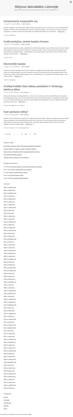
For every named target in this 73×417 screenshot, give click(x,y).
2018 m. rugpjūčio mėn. (10, 299)
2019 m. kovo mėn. (9, 284)
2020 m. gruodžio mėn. (10, 250)
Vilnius (10, 57)
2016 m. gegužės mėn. (10, 359)
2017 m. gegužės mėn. (10, 324)
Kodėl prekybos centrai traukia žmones (27, 41)
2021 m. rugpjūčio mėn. (10, 230)
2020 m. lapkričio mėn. (10, 253)
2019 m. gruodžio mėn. (10, 270)
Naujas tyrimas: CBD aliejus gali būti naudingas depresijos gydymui (22, 151)
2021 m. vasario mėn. (9, 244)
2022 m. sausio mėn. (9, 218)
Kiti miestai (11, 127)
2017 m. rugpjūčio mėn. (10, 319)
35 (21, 133)
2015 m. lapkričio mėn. (10, 376)
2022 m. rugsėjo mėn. (9, 204)
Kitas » (35, 133)
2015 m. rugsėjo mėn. (9, 382)
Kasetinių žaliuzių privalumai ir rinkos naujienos (16, 157)
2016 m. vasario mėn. (9, 367)
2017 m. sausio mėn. (9, 336)
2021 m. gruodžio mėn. (10, 221)
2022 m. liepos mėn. (9, 210)
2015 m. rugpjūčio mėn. (10, 385)
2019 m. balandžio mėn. (10, 281)
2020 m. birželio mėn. (9, 264)
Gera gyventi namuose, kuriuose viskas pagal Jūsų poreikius (26, 166)
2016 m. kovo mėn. (9, 364)
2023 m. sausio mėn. (9, 195)
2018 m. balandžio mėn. (10, 304)
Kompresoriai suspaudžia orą (21, 21)
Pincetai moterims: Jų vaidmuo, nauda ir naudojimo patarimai (20, 148)
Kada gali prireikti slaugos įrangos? (18, 172)
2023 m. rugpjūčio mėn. (10, 187)
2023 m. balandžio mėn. (10, 193)
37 (30, 133)
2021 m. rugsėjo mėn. (9, 227)
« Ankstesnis (8, 133)
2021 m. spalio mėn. (9, 224)
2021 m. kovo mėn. (9, 241)
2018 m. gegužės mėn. (10, 301)
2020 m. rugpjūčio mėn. (10, 258)
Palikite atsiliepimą (26, 24)
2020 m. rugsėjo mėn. (9, 256)
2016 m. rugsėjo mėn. (9, 347)
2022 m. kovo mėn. (9, 213)
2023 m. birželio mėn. (9, 190)
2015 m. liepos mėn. (9, 387)
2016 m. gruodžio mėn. (10, 339)
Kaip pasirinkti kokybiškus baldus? (13, 154)
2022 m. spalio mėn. (9, 201)
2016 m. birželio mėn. (9, 356)
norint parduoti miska (24, 127)
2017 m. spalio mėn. (9, 316)
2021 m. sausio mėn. (9, 247)
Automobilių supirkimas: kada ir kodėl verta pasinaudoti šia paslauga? (22, 146)
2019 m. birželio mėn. (9, 279)
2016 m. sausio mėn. (9, 370)
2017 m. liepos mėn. (9, 322)
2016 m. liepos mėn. (9, 353)
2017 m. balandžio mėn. (10, 327)
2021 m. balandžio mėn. (10, 238)
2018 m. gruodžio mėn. (10, 290)
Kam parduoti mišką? (16, 111)
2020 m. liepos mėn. (9, 261)
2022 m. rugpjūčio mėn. (10, 207)
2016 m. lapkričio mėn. (10, 342)
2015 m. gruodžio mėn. (10, 373)
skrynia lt (22, 105)
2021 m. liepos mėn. (9, 233)
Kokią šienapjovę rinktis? (17, 175)
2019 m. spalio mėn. (9, 273)
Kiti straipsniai (12, 35)
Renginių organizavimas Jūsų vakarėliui (21, 169)
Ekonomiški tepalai (15, 63)
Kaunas (6, 397)
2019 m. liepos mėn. (9, 276)
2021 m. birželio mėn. (9, 236)
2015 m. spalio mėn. (9, 379)
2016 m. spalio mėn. (9, 344)
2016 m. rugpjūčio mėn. (10, 350)
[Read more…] (62, 31)
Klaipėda (6, 405)
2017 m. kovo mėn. (9, 330)
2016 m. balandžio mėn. (10, 362)
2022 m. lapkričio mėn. (10, 198)
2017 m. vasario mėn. (9, 333)
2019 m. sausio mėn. (9, 287)
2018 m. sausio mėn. (9, 310)
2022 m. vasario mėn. (9, 215)
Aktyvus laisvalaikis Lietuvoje (36, 7)
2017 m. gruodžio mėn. (10, 313)
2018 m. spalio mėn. (9, 296)
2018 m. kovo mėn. (9, 307)
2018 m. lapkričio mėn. (10, 293)
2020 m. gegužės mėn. (10, 267)
